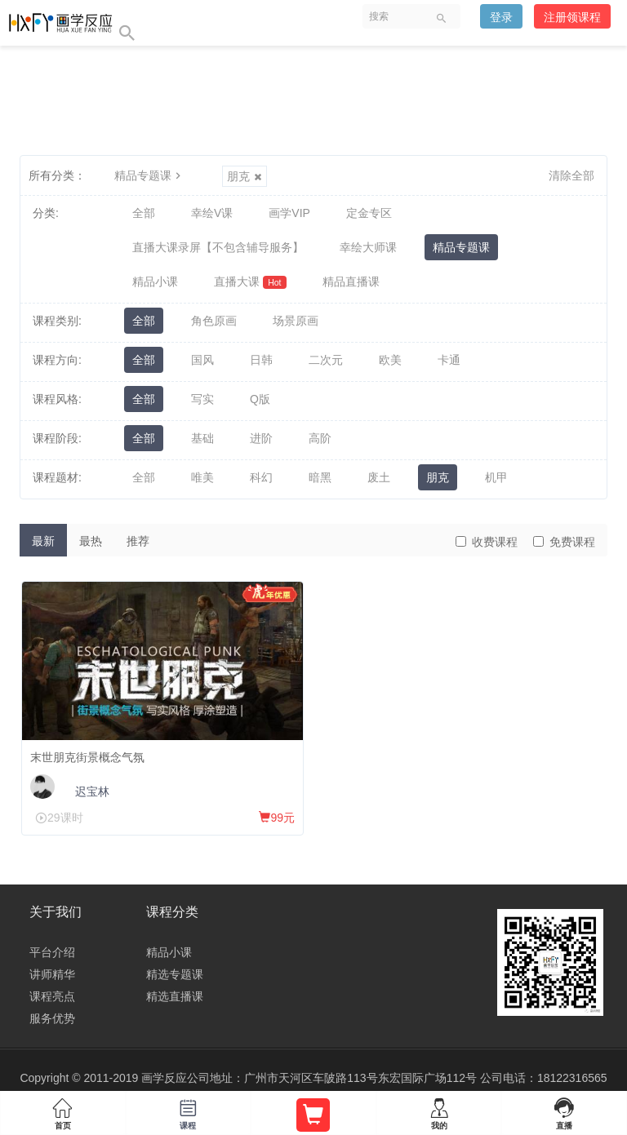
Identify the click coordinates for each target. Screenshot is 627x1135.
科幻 (261, 477)
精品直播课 (351, 281)
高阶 (320, 438)
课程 (188, 1110)
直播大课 (250, 282)
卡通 (449, 359)
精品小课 (155, 281)
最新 (43, 541)
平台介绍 (52, 952)
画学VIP (289, 212)
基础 (202, 438)
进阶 (261, 438)
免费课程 (564, 541)
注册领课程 (572, 17)
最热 (90, 541)
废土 (378, 477)
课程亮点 (52, 996)
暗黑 (320, 477)
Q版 (260, 399)
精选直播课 (174, 996)
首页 (63, 1110)
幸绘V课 (212, 212)
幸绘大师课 (368, 247)
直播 (564, 1110)
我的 (439, 1110)
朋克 (244, 176)
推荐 (138, 541)
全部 (143, 212)
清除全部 (571, 175)
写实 (202, 399)
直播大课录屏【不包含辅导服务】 (218, 247)
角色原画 (214, 320)
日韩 (261, 359)
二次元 (326, 359)
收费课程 (487, 541)
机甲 (496, 477)
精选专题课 (174, 974)
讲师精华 (52, 974)
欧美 (390, 359)
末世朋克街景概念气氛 (87, 757)
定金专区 (369, 212)
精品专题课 (149, 175)
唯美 (202, 477)
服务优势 (52, 1018)
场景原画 (295, 320)
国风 (202, 359)
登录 (501, 17)
